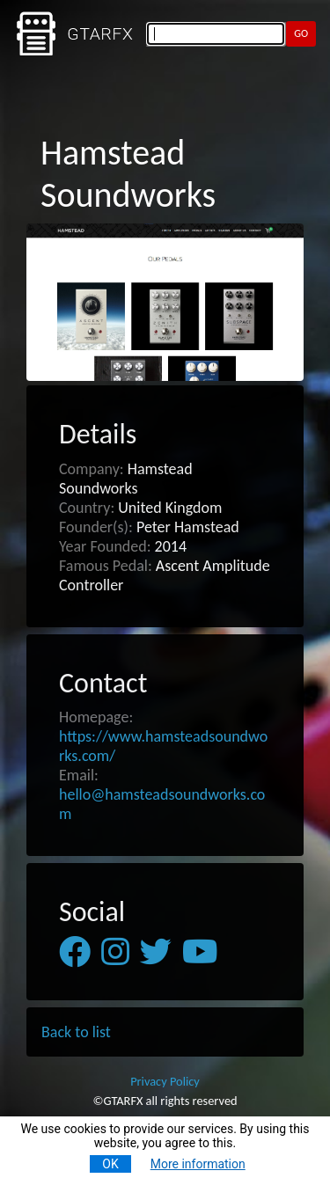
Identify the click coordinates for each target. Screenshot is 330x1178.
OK (110, 1164)
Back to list (76, 1032)
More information (198, 1164)
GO (301, 33)
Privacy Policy (165, 1081)
